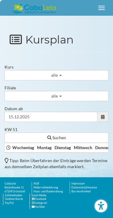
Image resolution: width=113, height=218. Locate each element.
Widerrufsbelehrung (45, 187)
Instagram (39, 202)
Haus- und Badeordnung (48, 191)
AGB (36, 183)
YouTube (38, 206)
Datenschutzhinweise (84, 187)
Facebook (38, 198)
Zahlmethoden (13, 195)
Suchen (56, 137)
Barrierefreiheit (81, 191)
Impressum (78, 183)
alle (56, 75)
